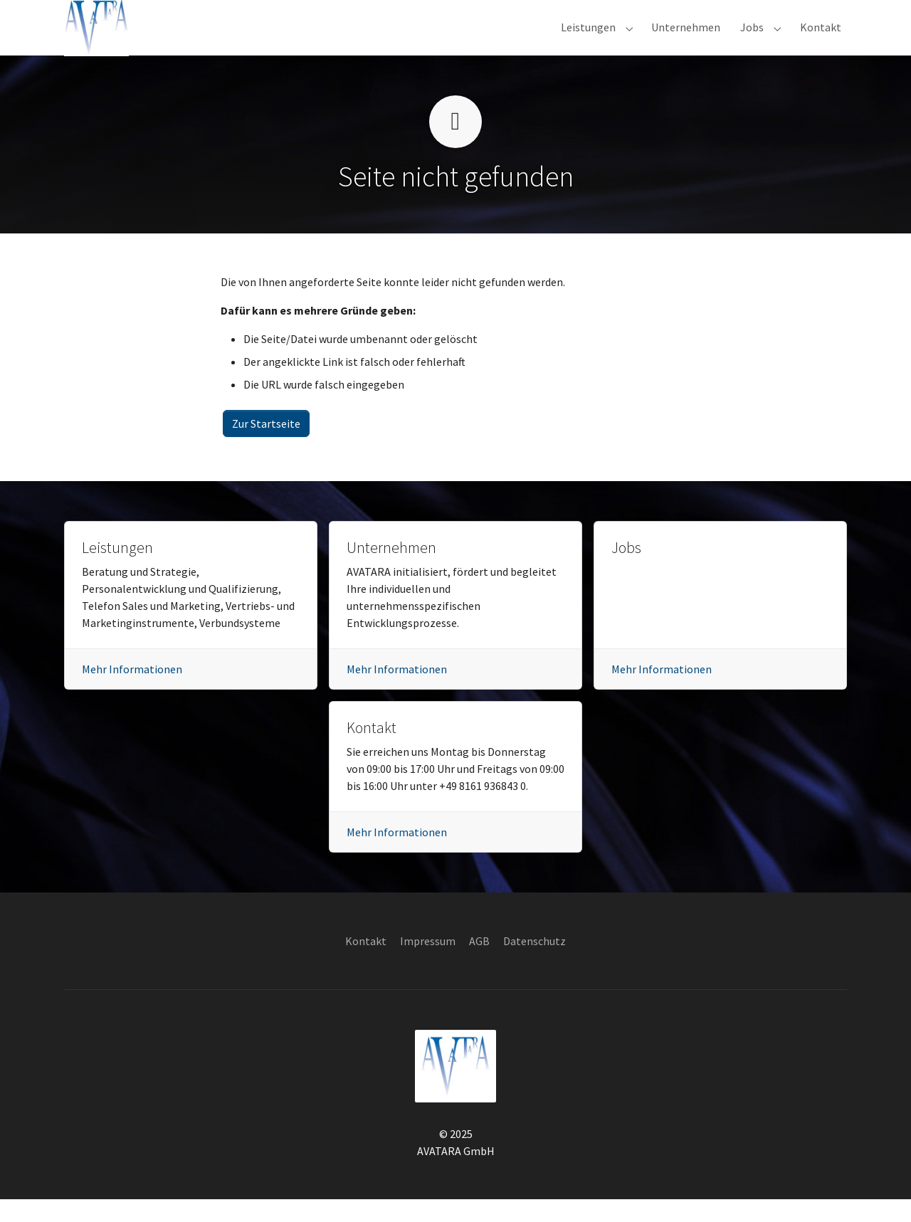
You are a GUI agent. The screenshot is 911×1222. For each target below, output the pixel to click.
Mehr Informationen (132, 692)
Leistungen (117, 570)
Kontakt (371, 750)
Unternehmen (391, 570)
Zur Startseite (266, 446)
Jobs (626, 570)
